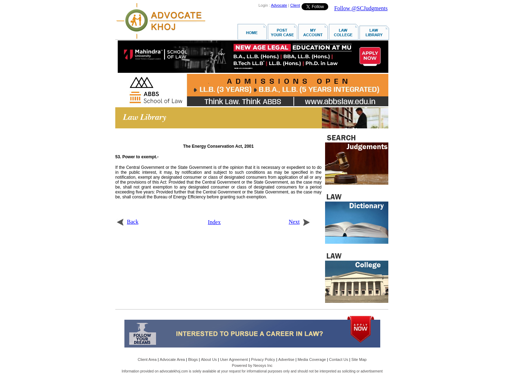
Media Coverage (312, 359)
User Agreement (234, 359)
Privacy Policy (263, 359)
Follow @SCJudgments (361, 8)
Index (214, 222)
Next (299, 222)
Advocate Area (172, 359)
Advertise (286, 359)
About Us (209, 359)
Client (295, 5)
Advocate (279, 5)
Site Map (359, 359)
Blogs (193, 359)
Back (127, 222)
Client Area (147, 359)
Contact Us (338, 359)
